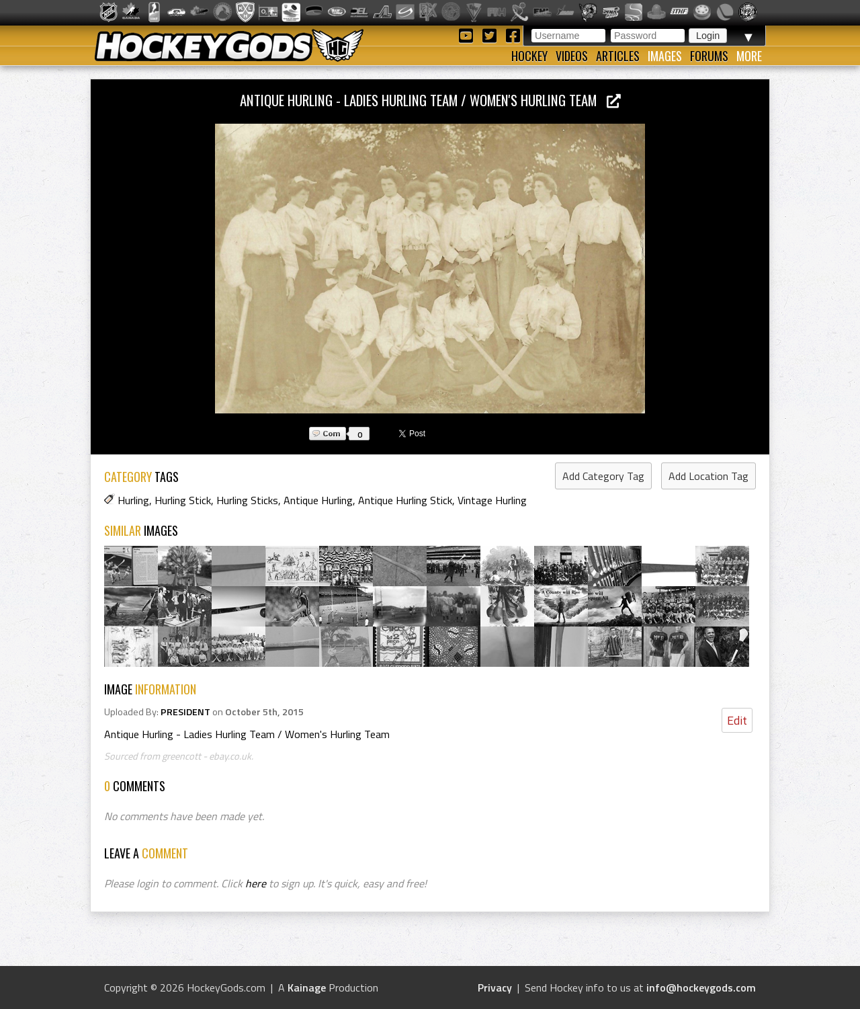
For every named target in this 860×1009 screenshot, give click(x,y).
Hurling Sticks (247, 500)
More (749, 56)
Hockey (529, 56)
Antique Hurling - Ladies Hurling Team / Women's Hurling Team (430, 99)
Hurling (133, 500)
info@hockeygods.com (701, 987)
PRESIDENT (185, 711)
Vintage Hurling (492, 500)
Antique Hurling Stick (405, 500)
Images (665, 56)
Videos (572, 56)
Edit (737, 720)
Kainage (307, 987)
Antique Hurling (318, 500)
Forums (709, 56)
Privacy (495, 987)
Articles (618, 56)
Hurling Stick (183, 500)
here (255, 883)
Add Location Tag (708, 476)
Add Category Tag (603, 476)
